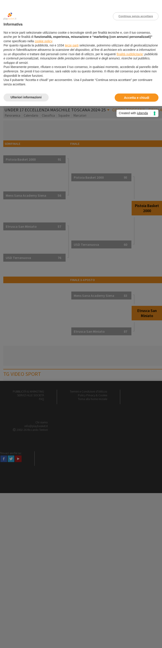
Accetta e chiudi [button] (136, 97)
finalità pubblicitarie (130, 54)
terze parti (72, 45)
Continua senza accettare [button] (135, 16)
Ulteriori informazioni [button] (26, 97)
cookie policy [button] (43, 41)
